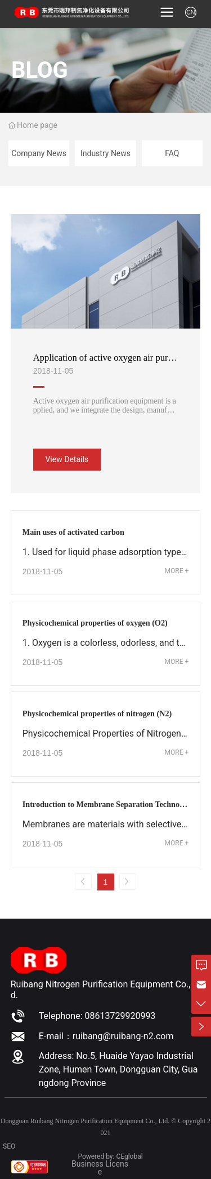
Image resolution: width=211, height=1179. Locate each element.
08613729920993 (119, 1015)
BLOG (39, 69)
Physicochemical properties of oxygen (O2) (95, 622)
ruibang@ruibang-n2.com (123, 1036)
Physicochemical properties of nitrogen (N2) (97, 713)
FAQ (172, 153)
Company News (38, 153)
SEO (9, 1146)
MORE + (177, 571)
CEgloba (128, 1156)
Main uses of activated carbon (73, 532)
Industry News (105, 153)
